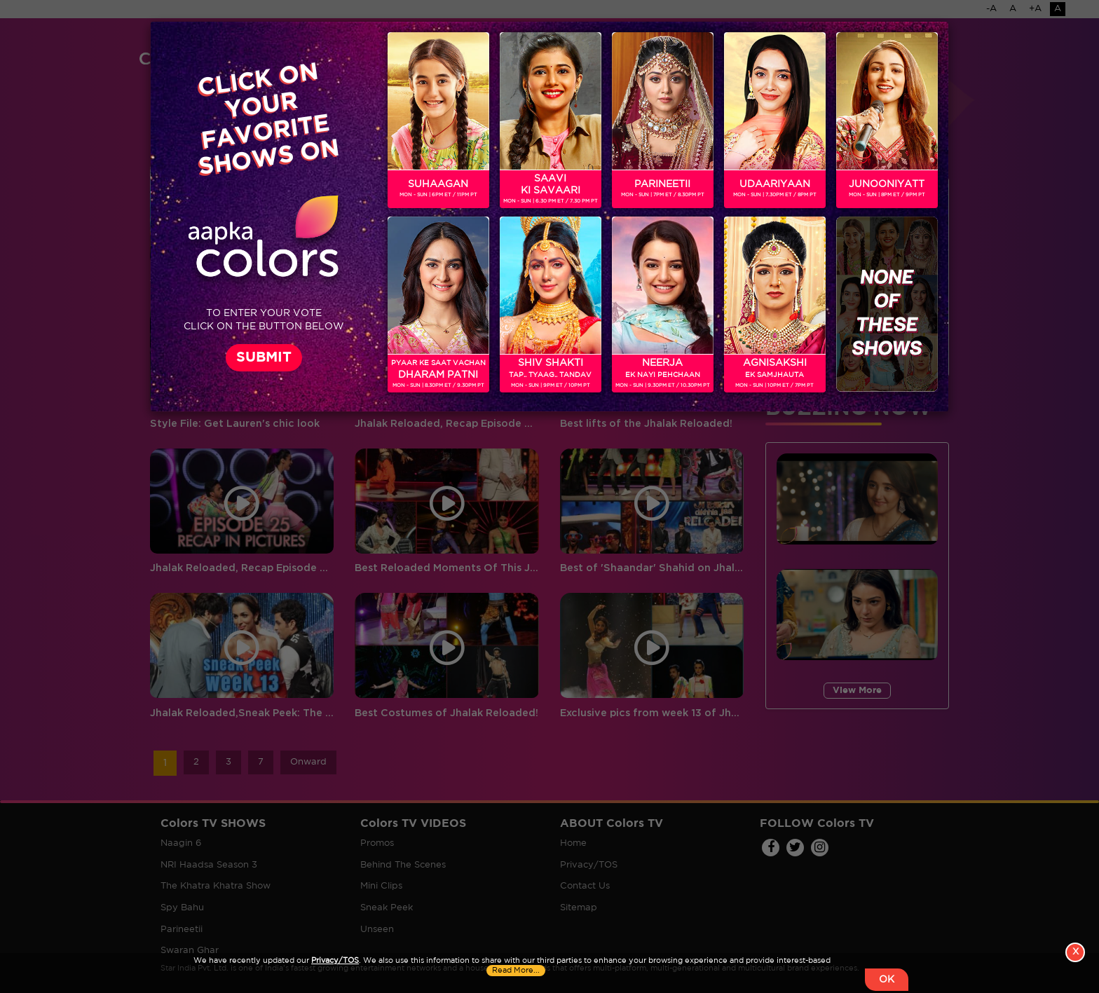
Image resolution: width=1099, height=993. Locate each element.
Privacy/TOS (335, 960)
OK (886, 979)
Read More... (516, 970)
